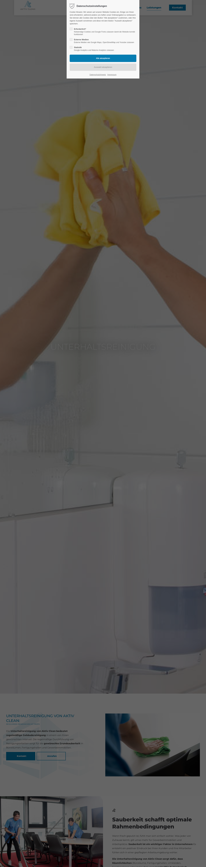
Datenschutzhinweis (98, 75)
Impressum (111, 75)
